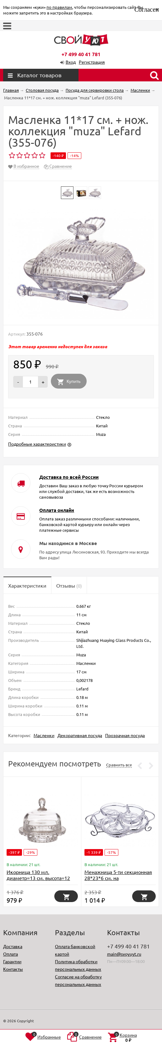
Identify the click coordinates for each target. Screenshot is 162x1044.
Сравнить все (119, 764)
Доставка (12, 946)
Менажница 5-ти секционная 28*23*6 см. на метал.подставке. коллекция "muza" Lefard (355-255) (118, 881)
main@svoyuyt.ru (124, 954)
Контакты (13, 969)
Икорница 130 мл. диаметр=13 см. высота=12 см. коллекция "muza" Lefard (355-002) (41, 881)
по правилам (59, 7)
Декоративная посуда (79, 735)
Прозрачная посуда (125, 735)
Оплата (10, 954)
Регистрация (92, 62)
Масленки (44, 735)
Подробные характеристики (37, 444)
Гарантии (12, 961)
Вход (71, 62)
